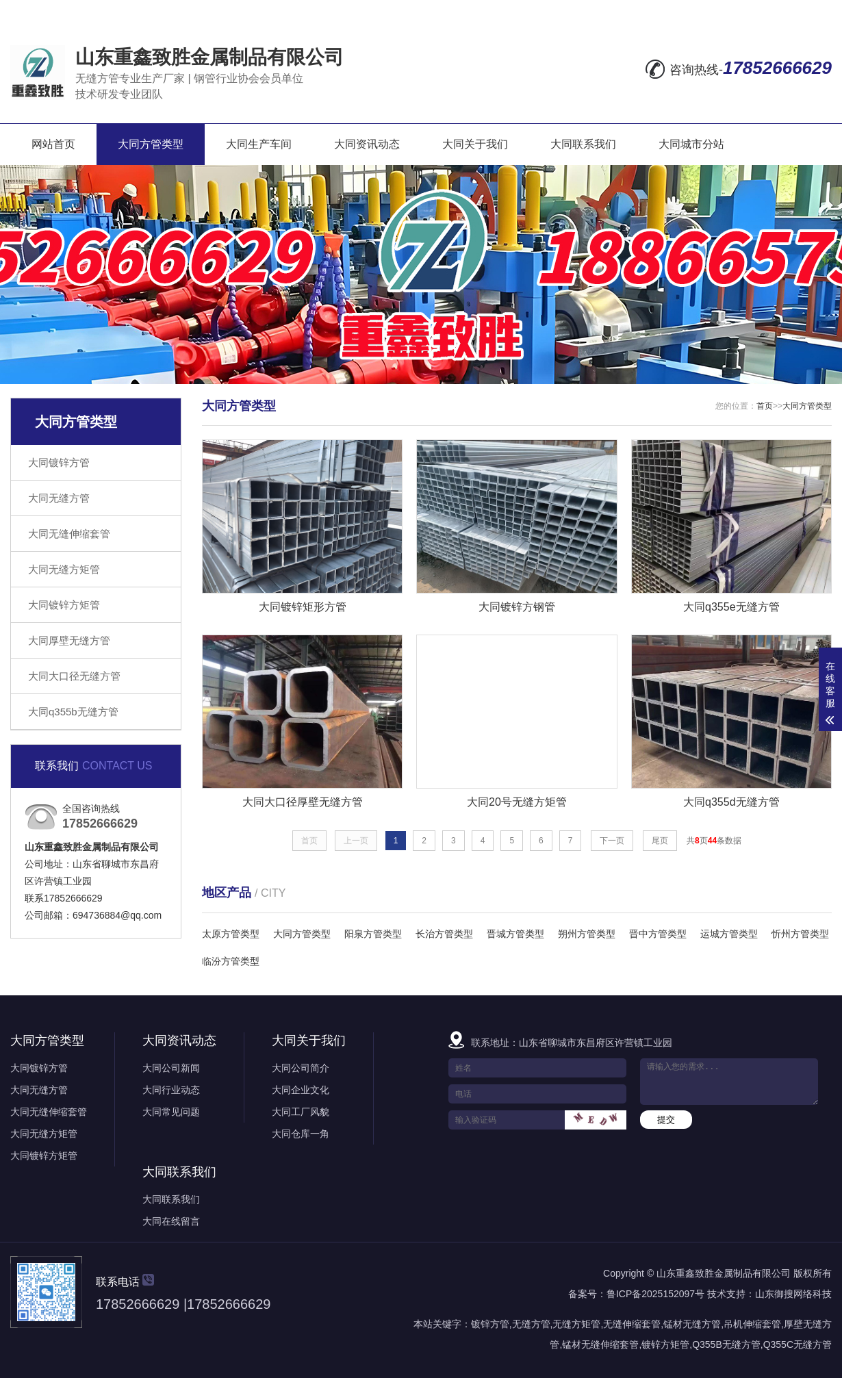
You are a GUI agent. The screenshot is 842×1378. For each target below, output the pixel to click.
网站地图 (728, 11)
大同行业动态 (171, 1089)
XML (818, 11)
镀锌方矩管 (665, 1344)
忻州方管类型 (800, 933)
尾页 (660, 840)
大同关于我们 (475, 144)
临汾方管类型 (230, 961)
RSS (782, 11)
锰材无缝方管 (692, 1323)
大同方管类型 (150, 144)
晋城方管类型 (515, 933)
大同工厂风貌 (300, 1111)
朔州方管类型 (586, 933)
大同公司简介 (300, 1067)
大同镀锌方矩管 (64, 605)
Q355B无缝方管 (726, 1344)
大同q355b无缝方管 (73, 711)
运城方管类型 (729, 933)
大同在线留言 (171, 1221)
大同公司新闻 (171, 1067)
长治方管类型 (444, 933)
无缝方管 (531, 1323)
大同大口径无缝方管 (74, 676)
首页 (764, 406)
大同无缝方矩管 (64, 569)
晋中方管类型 (658, 933)
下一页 (612, 840)
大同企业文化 (300, 1089)
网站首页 (53, 144)
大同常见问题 (171, 1111)
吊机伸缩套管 (752, 1323)
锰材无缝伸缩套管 (600, 1344)
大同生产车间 (259, 144)
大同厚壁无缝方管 (69, 640)
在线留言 (665, 11)
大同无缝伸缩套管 (69, 533)
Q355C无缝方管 (797, 1344)
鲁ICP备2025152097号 (655, 1293)
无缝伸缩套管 (632, 1323)
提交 (666, 1119)
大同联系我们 (583, 144)
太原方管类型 (230, 933)
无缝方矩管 (576, 1323)
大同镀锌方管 (59, 462)
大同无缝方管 (59, 498)
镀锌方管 (490, 1323)
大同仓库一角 (300, 1133)
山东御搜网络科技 (793, 1293)
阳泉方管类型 (373, 933)
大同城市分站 (691, 144)
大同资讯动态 (367, 144)
